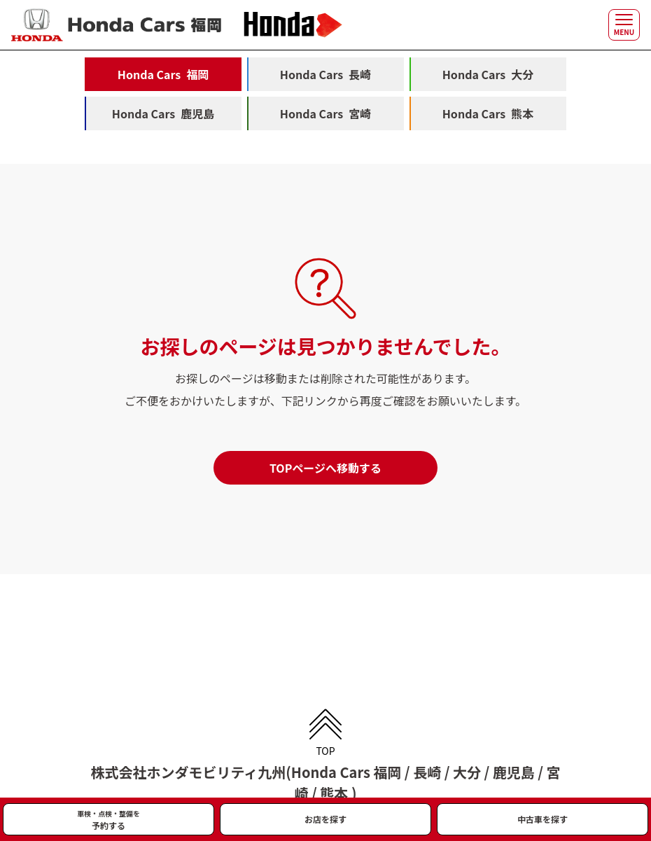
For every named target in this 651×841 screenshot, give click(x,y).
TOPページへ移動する (326, 467)
